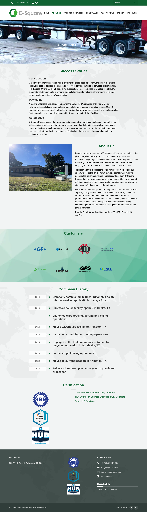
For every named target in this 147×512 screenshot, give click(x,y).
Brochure (132, 13)
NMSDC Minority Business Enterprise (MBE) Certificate (100, 397)
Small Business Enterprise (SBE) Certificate (95, 392)
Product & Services (73, 13)
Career (120, 13)
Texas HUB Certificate (85, 401)
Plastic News (107, 13)
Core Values (92, 13)
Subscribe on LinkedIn (107, 489)
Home (46, 13)
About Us (56, 13)
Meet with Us (107, 476)
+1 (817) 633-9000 (18, 2)
